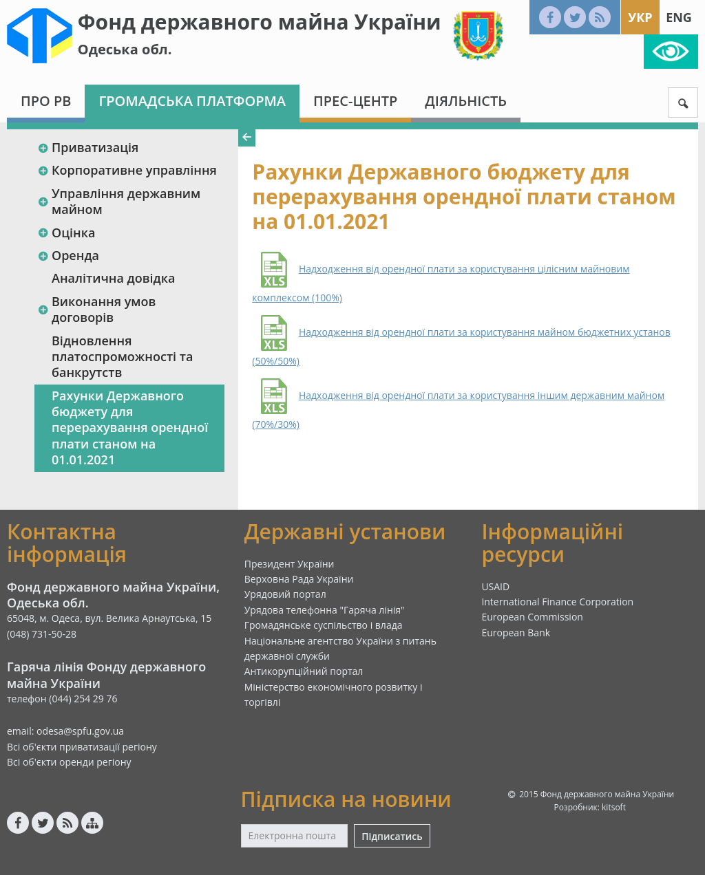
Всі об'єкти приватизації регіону (82, 746)
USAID (495, 586)
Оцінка (66, 232)
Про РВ (46, 100)
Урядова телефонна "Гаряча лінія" (324, 609)
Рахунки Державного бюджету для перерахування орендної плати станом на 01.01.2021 (130, 427)
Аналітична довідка (113, 278)
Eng (679, 17)
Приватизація (87, 147)
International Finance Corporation (557, 601)
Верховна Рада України (299, 578)
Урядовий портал (285, 594)
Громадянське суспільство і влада (323, 624)
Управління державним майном (118, 201)
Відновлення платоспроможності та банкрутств (122, 356)
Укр (640, 17)
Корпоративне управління (127, 170)
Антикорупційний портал (304, 671)
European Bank (515, 632)
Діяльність (466, 100)
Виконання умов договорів (96, 309)
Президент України (289, 563)
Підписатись (391, 836)
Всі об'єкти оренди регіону (69, 761)
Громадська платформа (192, 100)
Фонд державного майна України (259, 22)
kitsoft (614, 807)
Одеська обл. (125, 49)
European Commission (532, 616)
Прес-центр (355, 100)
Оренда (68, 255)
